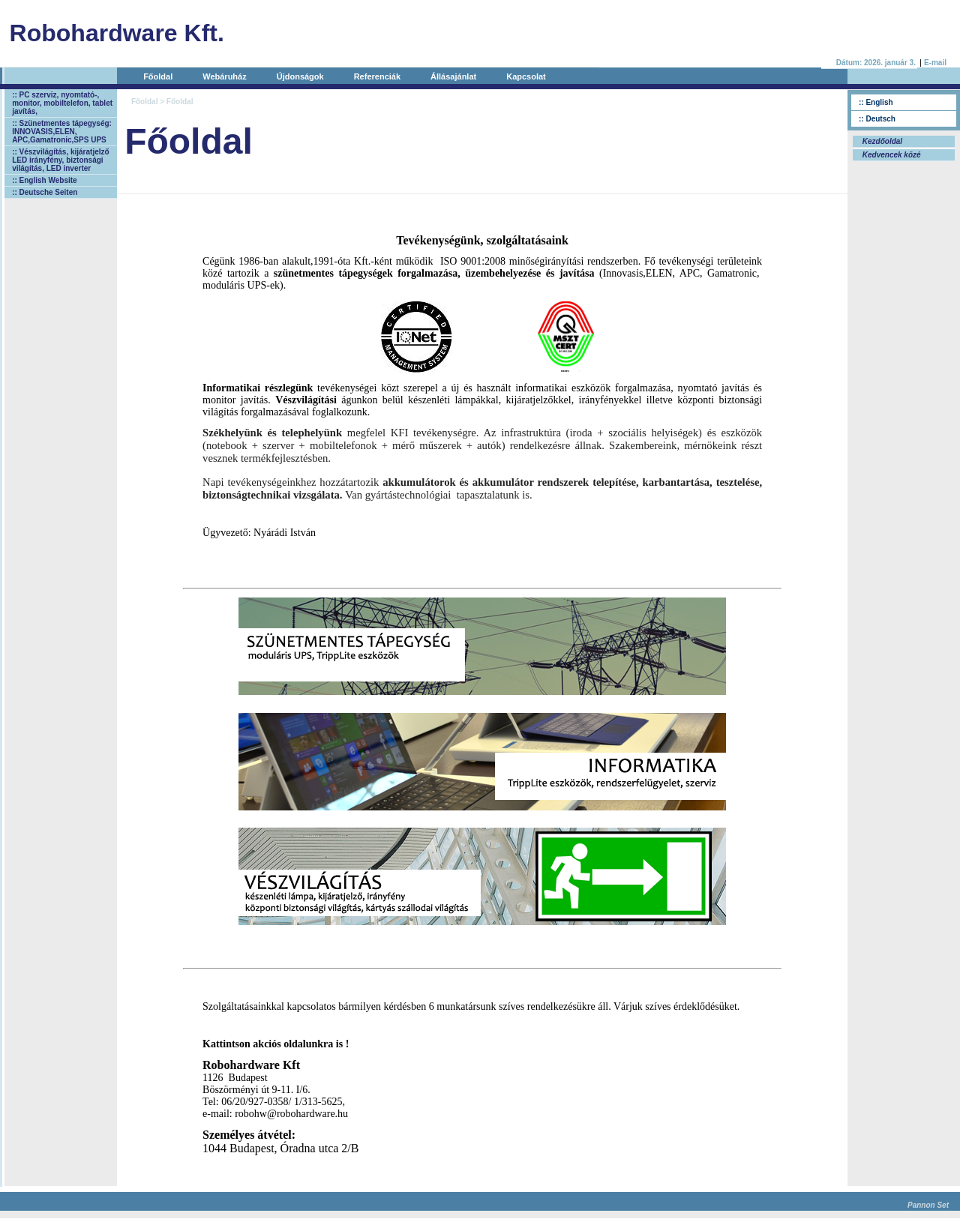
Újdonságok (300, 76)
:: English (876, 102)
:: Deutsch (877, 119)
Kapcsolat (526, 76)
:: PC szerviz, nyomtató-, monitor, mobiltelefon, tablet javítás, (62, 103)
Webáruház (224, 76)
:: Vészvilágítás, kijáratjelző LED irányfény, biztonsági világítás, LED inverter (61, 160)
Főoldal (157, 76)
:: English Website (44, 180)
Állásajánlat (453, 76)
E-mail (935, 62)
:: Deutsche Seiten (44, 192)
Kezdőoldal (881, 141)
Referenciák (377, 76)
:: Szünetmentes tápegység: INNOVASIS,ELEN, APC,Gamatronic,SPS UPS (62, 131)
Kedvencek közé (890, 155)
